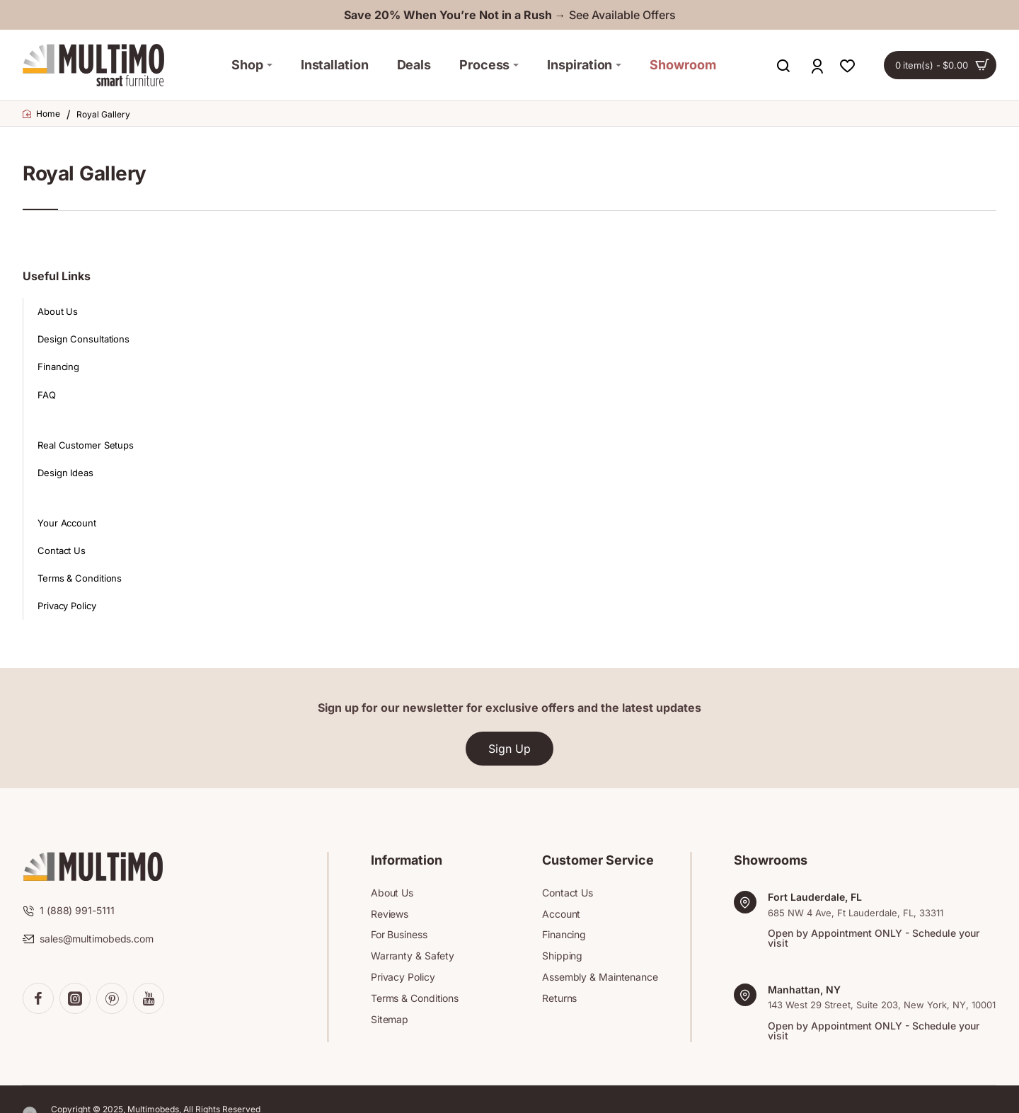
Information (406, 860)
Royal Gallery (103, 114)
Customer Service (598, 860)
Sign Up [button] (509, 749)
